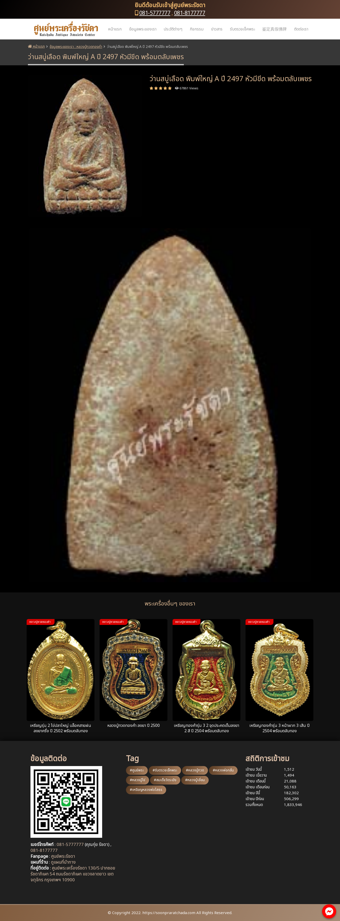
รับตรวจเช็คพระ (242, 29)
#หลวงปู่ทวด (195, 770)
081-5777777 (155, 13)
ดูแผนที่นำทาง (63, 862)
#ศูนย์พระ (137, 770)
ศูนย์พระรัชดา (63, 856)
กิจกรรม (197, 29)
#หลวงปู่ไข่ (137, 780)
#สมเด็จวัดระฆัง (165, 780)
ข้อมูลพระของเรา (142, 29)
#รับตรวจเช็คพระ (165, 770)
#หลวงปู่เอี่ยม (195, 780)
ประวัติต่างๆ (173, 29)
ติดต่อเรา (301, 29)
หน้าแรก (115, 29)
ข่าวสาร (216, 29)
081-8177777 (189, 13)
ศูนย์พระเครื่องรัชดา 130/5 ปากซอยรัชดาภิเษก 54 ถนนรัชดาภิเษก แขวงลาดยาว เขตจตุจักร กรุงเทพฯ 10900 (72, 874)
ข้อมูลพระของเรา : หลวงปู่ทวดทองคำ (76, 46)
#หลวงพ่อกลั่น (223, 770)
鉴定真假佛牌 (274, 29)
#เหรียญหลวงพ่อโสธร (146, 789)
